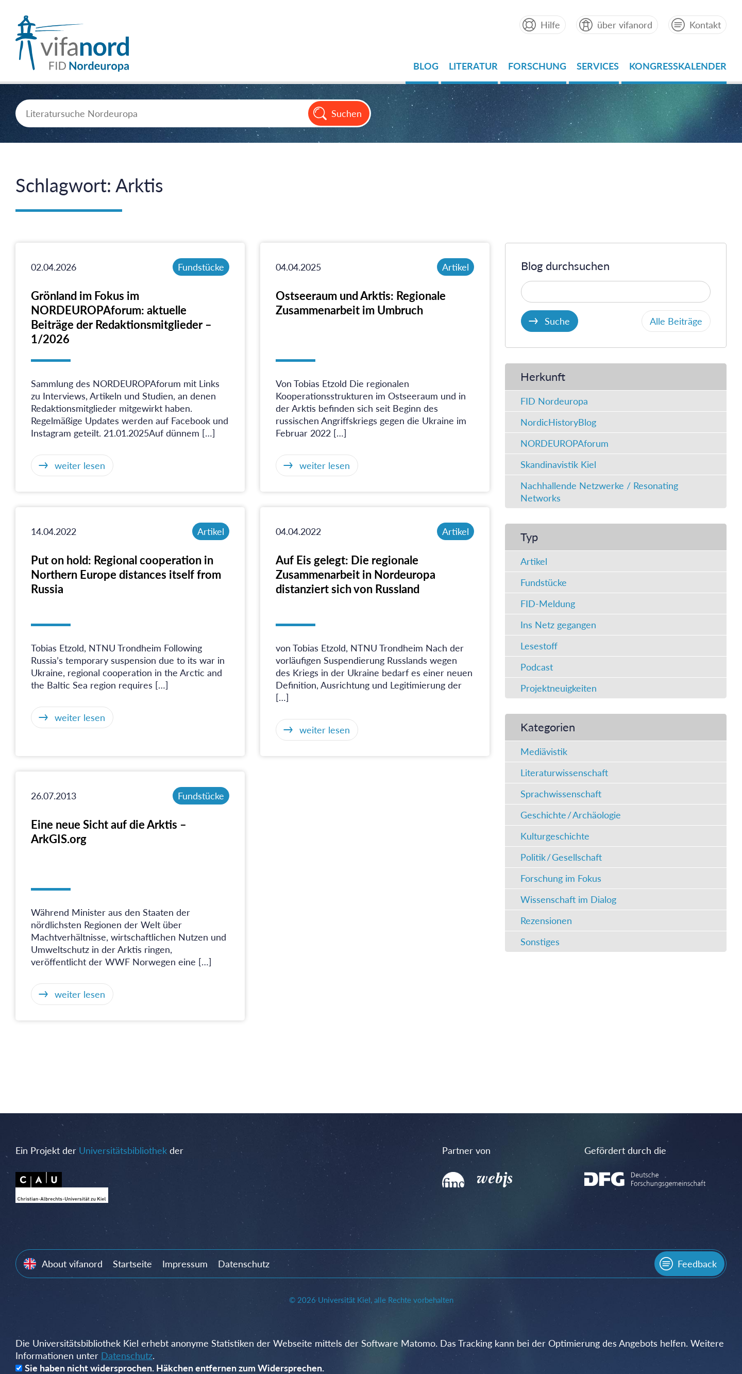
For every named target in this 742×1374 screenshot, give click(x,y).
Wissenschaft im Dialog (568, 899)
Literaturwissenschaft (564, 772)
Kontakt (705, 24)
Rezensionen (546, 920)
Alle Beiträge (676, 321)
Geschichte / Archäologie (570, 814)
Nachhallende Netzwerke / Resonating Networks (599, 492)
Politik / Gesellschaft (561, 857)
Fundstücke (201, 267)
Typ (529, 537)
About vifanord (72, 1263)
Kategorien (547, 727)
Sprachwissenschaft (560, 793)
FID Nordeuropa (554, 401)
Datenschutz (243, 1263)
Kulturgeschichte (554, 836)
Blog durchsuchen (565, 266)
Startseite (132, 1263)
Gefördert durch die (625, 1150)
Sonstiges (540, 941)
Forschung (537, 69)
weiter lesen (80, 465)
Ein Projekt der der (99, 1150)
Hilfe (550, 24)
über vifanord (624, 24)
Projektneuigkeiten (558, 688)
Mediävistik (543, 751)
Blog (426, 69)
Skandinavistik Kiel (558, 464)
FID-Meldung (547, 603)
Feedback (697, 1263)
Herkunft (542, 376)
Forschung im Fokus (560, 878)
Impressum (185, 1263)
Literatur (473, 69)
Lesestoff (539, 645)
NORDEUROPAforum (564, 443)
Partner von (466, 1150)
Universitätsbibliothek (123, 1150)
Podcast (536, 667)
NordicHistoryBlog (558, 422)
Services (598, 69)
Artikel (455, 267)
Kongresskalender (678, 69)
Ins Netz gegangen (558, 624)
